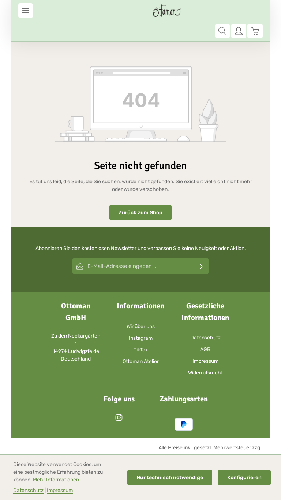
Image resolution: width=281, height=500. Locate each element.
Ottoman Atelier (141, 340)
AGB (205, 328)
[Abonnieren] (201, 245)
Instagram (141, 317)
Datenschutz (205, 317)
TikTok (141, 329)
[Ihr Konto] (238, 10)
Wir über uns (141, 305)
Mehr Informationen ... (59, 480)
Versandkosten (157, 435)
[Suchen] (222, 10)
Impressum (205, 340)
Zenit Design (101, 435)
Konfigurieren (244, 477)
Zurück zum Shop (140, 192)
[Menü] (25, 10)
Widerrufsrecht (205, 352)
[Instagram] (119, 399)
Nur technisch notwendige (169, 477)
